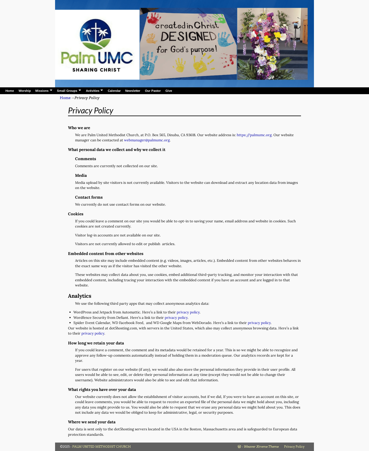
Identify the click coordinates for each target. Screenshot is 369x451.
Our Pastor (153, 91)
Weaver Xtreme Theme (261, 446)
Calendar (114, 91)
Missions (41, 91)
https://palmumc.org (254, 135)
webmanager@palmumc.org (147, 140)
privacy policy (188, 312)
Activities (92, 91)
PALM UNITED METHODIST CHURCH (101, 446)
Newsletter (132, 91)
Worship (25, 91)
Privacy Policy (294, 446)
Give (168, 91)
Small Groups (67, 91)
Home (9, 91)
